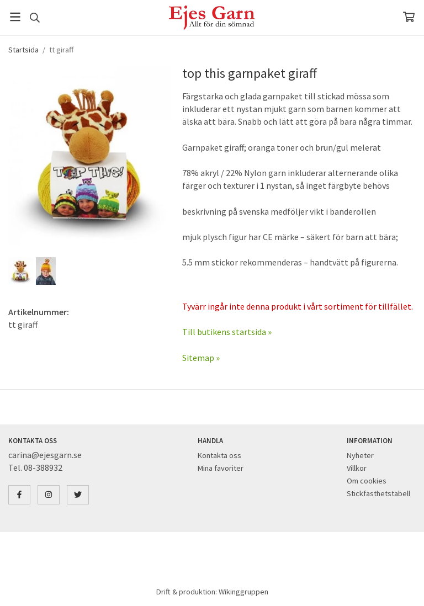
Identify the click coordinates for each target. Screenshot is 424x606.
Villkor (357, 468)
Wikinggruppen (243, 592)
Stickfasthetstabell (378, 493)
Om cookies (366, 481)
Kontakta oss (219, 455)
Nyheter (360, 455)
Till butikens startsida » (227, 331)
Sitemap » (201, 357)
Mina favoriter (220, 468)
